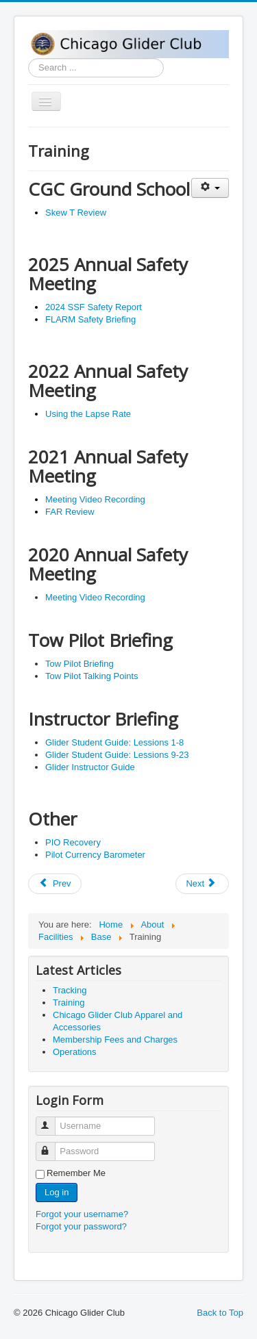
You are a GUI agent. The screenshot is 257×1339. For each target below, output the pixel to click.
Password (51, 1145)
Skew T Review (75, 212)
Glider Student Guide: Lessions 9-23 (117, 755)
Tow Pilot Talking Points (91, 676)
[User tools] (210, 188)
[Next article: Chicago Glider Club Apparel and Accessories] (202, 883)
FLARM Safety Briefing (90, 319)
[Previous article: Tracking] (55, 883)
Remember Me (76, 1173)
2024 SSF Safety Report (93, 307)
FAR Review (70, 512)
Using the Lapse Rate (88, 414)
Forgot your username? (82, 1214)
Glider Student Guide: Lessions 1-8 (114, 742)
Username (51, 1120)
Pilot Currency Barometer (95, 855)
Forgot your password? (81, 1226)
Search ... (28, 58)
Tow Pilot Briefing (79, 664)
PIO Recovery (73, 842)
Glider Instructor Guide (90, 767)
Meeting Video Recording (95, 499)
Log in (57, 1192)
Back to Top (220, 1313)
